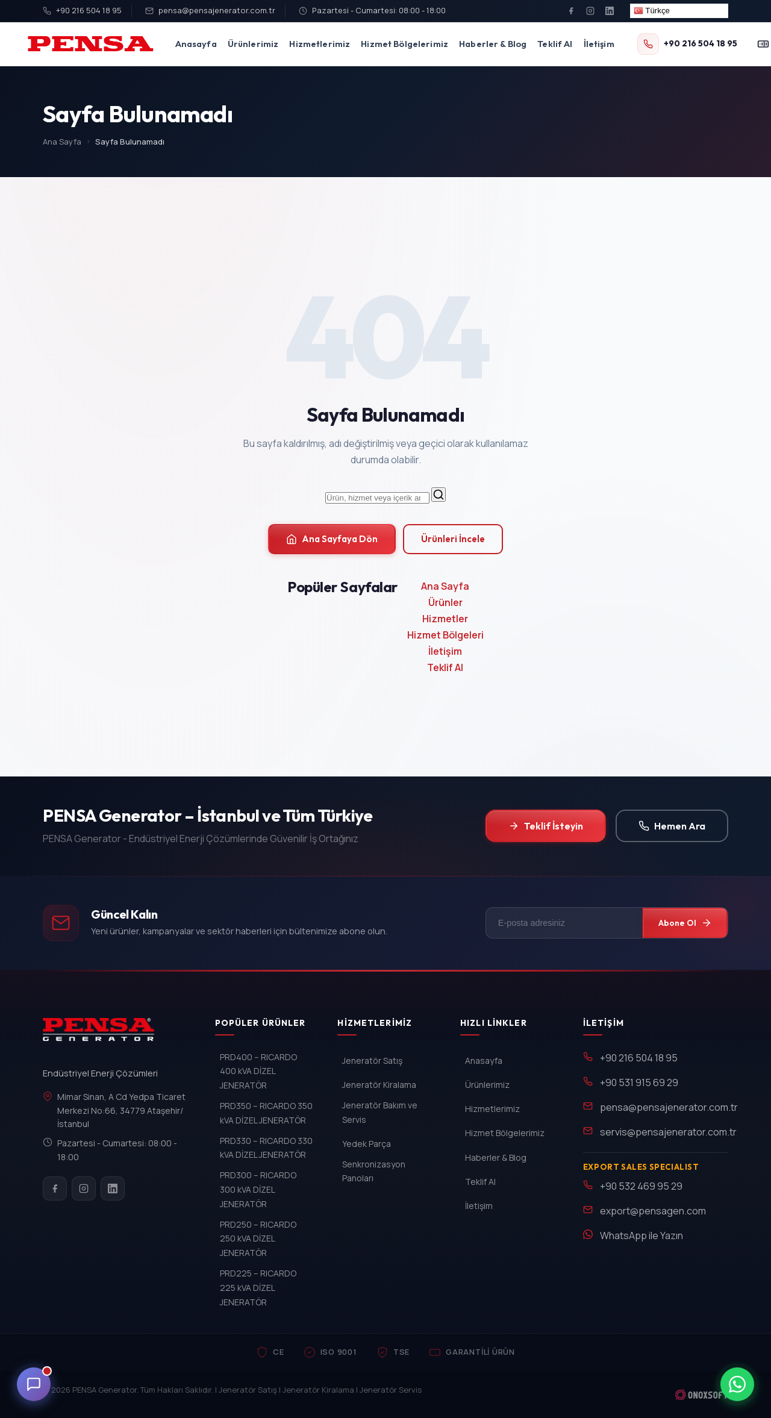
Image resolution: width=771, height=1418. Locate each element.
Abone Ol (685, 922)
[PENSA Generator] (101, 1035)
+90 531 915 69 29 (639, 1082)
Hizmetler (445, 618)
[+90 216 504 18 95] (687, 44)
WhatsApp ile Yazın (641, 1235)
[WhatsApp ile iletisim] (737, 1384)
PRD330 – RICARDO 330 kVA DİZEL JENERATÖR (266, 1148)
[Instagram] (590, 10)
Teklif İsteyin (545, 826)
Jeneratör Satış (372, 1060)
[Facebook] (571, 10)
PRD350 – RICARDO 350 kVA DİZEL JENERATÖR (266, 1113)
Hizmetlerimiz (319, 43)
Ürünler (445, 602)
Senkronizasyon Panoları (373, 1171)
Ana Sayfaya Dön (332, 539)
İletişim (599, 43)
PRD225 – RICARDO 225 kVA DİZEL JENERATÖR (258, 1287)
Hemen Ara (671, 826)
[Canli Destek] (34, 1384)
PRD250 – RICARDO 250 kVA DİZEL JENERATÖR (258, 1239)
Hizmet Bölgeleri (445, 635)
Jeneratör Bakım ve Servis (379, 1112)
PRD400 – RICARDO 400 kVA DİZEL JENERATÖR (258, 1071)
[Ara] (438, 494)
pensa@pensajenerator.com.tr (210, 10)
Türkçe (652, 11)
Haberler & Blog (492, 43)
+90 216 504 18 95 (82, 10)
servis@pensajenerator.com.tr (668, 1131)
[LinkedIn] (609, 10)
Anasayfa (196, 43)
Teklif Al (554, 43)
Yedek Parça (366, 1143)
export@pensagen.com (653, 1210)
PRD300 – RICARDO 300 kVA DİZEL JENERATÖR (258, 1189)
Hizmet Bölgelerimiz (404, 43)
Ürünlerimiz (253, 43)
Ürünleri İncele (453, 539)
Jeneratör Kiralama (379, 1084)
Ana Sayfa (62, 141)
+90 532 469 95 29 (641, 1186)
